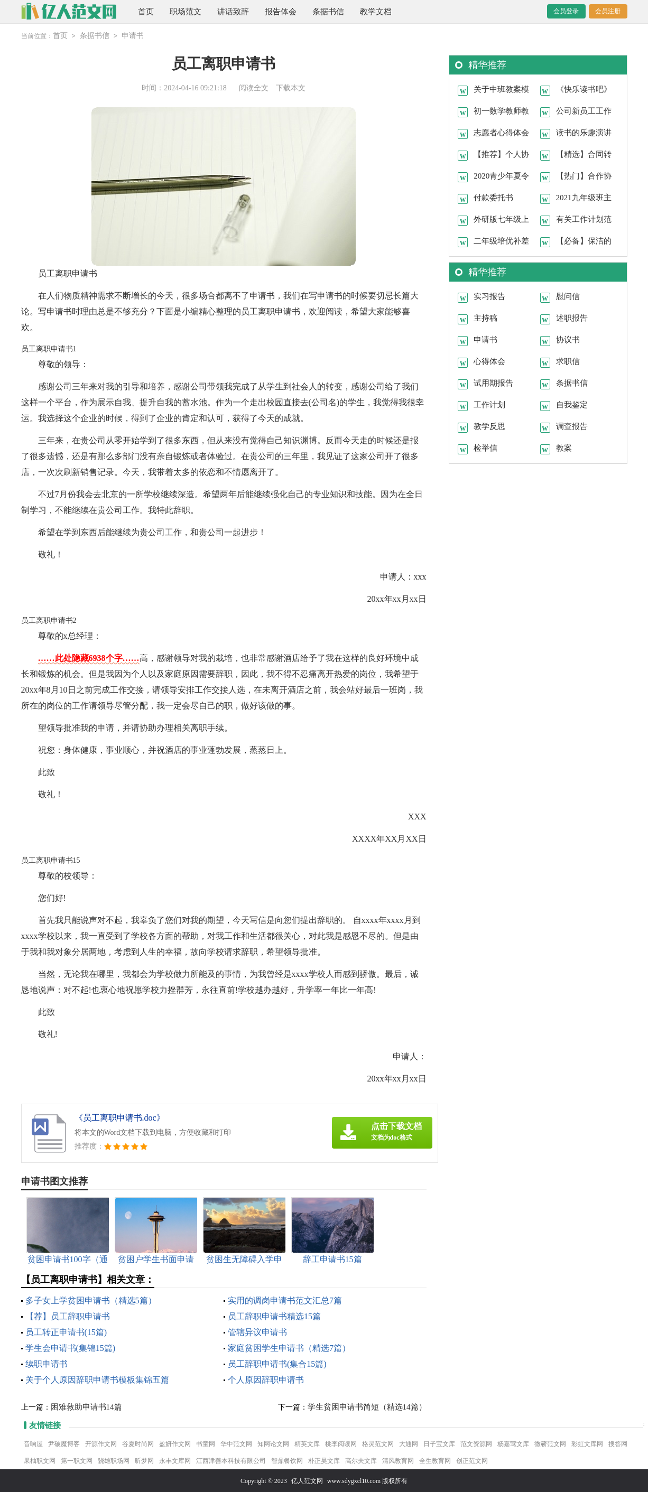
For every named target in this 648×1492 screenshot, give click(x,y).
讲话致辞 (233, 11)
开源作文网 (101, 1443)
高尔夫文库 (361, 1460)
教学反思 (489, 426)
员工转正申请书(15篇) (66, 1331)
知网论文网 (273, 1443)
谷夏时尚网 (138, 1443)
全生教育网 (435, 1460)
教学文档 (376, 11)
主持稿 (485, 317)
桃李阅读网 (341, 1443)
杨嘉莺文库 (513, 1443)
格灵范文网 (378, 1443)
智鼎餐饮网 (287, 1460)
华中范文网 (236, 1443)
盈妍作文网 (175, 1443)
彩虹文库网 (587, 1443)
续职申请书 (46, 1363)
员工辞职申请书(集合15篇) (277, 1363)
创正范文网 (472, 1460)
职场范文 (185, 11)
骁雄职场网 (113, 1460)
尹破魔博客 (64, 1443)
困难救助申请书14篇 (86, 1406)
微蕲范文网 (550, 1443)
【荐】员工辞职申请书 (67, 1315)
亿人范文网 (307, 1480)
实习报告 (489, 296)
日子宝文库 (439, 1443)
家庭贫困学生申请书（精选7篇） (289, 1347)
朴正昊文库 (324, 1460)
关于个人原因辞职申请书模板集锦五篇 (97, 1379)
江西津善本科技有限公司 (231, 1460)
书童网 (205, 1443)
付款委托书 (493, 197)
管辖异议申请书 (257, 1331)
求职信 (568, 361)
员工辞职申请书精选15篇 (274, 1315)
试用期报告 (493, 382)
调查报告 (572, 426)
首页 (146, 11)
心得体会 (489, 361)
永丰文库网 (175, 1460)
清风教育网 (398, 1460)
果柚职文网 (39, 1460)
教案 (564, 447)
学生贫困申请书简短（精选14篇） (367, 1406)
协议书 (568, 339)
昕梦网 (144, 1460)
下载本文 (291, 87)
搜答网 (617, 1443)
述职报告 (572, 317)
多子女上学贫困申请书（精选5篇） (90, 1299)
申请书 (133, 36)
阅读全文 (254, 87)
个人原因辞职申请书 (266, 1379)
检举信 (485, 447)
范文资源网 (476, 1443)
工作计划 (489, 404)
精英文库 (307, 1443)
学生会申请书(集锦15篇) (70, 1347)
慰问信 (568, 296)
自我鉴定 (572, 404)
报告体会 (281, 11)
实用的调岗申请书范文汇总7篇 (285, 1299)
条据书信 (328, 11)
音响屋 (33, 1443)
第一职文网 (76, 1460)
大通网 (408, 1443)
